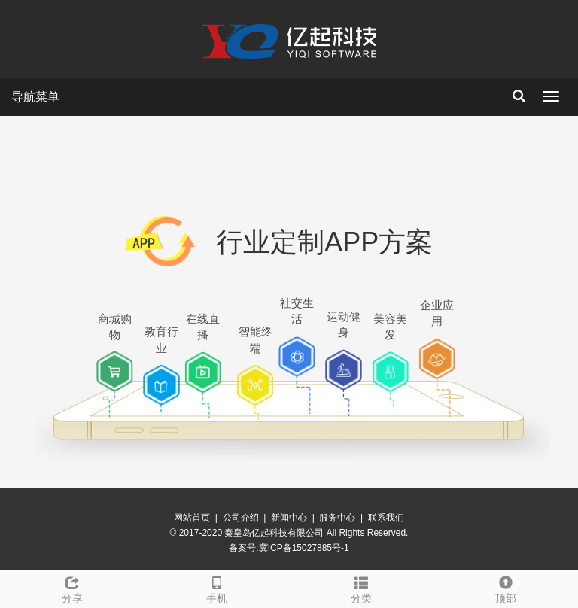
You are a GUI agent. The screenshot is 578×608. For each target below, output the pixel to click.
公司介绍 (241, 517)
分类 (361, 587)
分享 (72, 587)
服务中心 (337, 517)
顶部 (506, 587)
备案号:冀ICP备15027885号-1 (288, 548)
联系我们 (386, 517)
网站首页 (192, 517)
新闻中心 (289, 517)
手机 (216, 587)
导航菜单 (35, 96)
